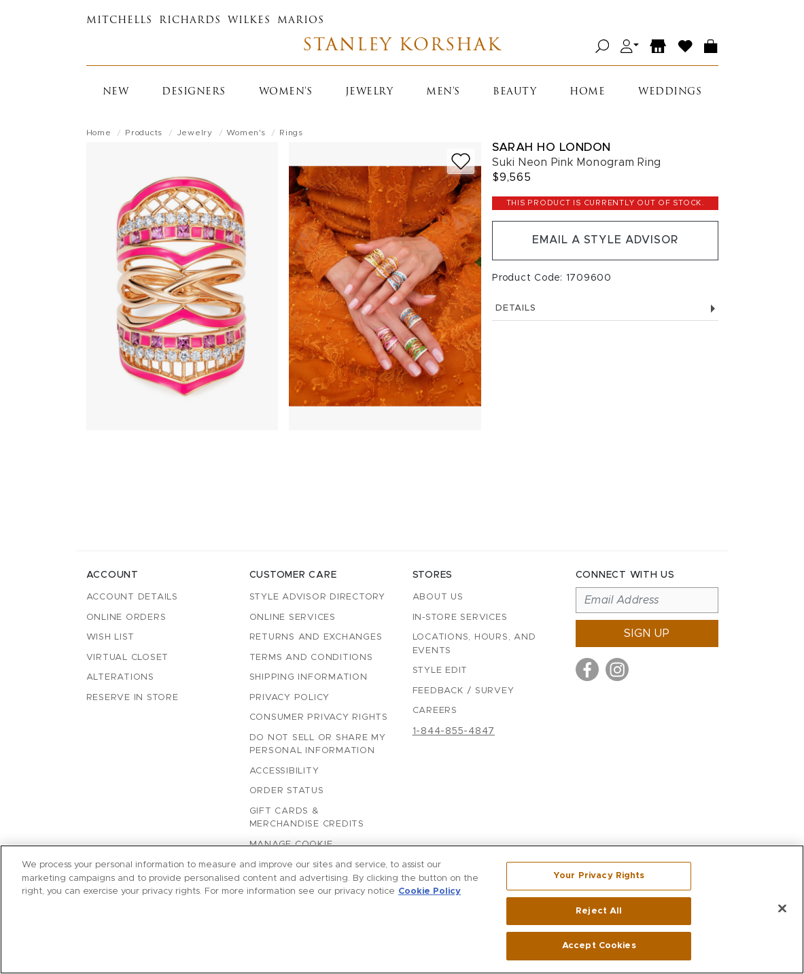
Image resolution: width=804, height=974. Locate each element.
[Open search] (602, 46)
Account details (132, 597)
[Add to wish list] (460, 161)
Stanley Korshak (402, 46)
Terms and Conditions (311, 657)
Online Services (292, 617)
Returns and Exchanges (316, 637)
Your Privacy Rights (598, 875)
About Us (438, 597)
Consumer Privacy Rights (318, 717)
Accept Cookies (599, 945)
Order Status (286, 790)
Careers (435, 710)
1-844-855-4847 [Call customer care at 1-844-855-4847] (454, 731)
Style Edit (440, 670)
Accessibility (284, 771)
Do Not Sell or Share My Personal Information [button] (317, 744)
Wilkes (249, 21)
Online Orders (126, 617)
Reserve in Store (132, 697)
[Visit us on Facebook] (587, 669)
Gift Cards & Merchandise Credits (306, 818)
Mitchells (119, 21)
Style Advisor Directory (317, 597)
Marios (300, 21)
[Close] (782, 909)
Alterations (120, 677)
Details (604, 308)
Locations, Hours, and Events (474, 644)
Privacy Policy (289, 697)
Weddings (669, 92)
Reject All (599, 911)
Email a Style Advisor (605, 240)
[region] (402, 909)
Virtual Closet (127, 657)
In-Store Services (460, 617)
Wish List (110, 637)
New (116, 92)
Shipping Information (308, 677)
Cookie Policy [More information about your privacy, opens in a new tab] (429, 891)
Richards (190, 21)
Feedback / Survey (463, 690)
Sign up (647, 633)
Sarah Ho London (551, 147)
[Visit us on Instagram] (617, 669)
